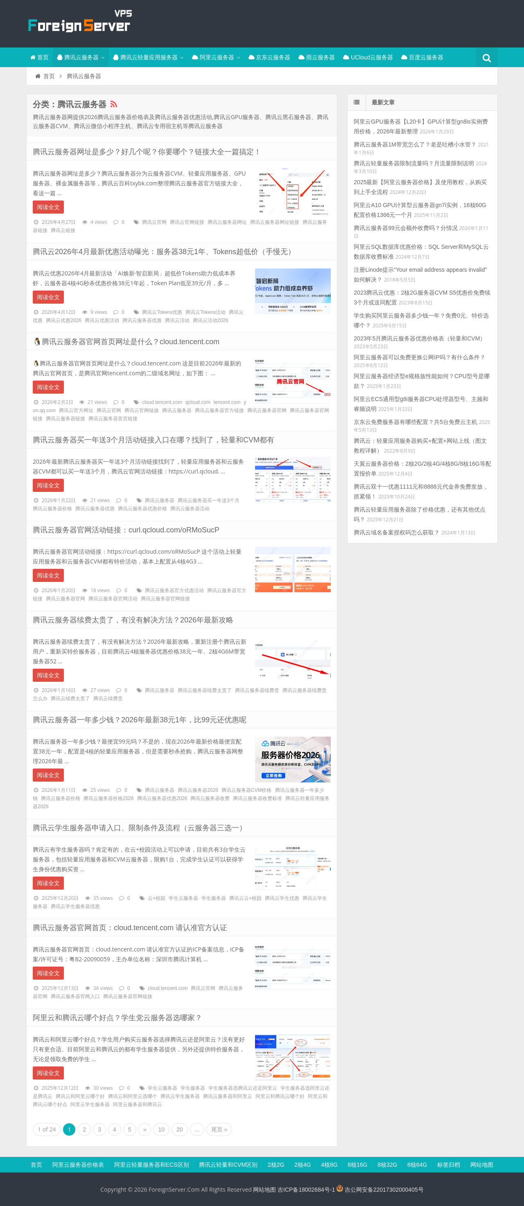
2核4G (302, 1164)
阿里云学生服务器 (90, 1104)
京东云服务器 (269, 57)
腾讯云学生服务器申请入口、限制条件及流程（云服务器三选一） (139, 828)
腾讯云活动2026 (210, 320)
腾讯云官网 (154, 222)
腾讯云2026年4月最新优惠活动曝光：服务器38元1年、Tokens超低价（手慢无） (164, 252)
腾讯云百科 (79, 22)
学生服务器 (213, 898)
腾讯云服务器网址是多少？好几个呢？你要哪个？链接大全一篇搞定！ (147, 152)
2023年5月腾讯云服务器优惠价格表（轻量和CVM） (420, 338)
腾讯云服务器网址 (227, 222)
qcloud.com (197, 402)
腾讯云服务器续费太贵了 (205, 690)
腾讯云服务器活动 (190, 509)
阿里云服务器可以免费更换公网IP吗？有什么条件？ (419, 357)
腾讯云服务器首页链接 (113, 419)
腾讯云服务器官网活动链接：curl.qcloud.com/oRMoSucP (126, 530)
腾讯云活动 (177, 320)
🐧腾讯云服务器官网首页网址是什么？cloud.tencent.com (126, 342)
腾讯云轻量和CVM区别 (228, 1164)
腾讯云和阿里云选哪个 (132, 1096)
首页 (39, 57)
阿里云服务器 (213, 57)
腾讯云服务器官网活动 (113, 599)
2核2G (276, 1164)
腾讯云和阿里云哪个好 (80, 1096)
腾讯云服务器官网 (267, 410)
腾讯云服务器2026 (198, 790)
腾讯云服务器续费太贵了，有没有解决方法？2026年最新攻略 (133, 620)
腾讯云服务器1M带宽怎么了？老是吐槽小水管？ (415, 144)
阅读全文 (48, 207)
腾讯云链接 (63, 230)
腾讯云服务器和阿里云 (227, 1096)
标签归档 (448, 1164)
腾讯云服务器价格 (52, 509)
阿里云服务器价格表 (78, 1164)
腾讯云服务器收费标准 (257, 798)
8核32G (387, 1164)
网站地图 (481, 1164)
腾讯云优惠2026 (63, 320)
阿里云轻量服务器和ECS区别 (151, 1164)
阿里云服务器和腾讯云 (137, 1104)
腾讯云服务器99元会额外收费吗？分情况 (406, 228)
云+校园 (156, 898)
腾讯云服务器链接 (65, 419)
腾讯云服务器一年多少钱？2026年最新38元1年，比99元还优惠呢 (139, 720)
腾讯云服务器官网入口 (75, 996)
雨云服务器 (316, 57)
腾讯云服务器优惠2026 (162, 798)
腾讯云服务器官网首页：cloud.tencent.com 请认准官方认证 (130, 928)
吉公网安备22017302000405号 (380, 1189)
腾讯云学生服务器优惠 (75, 906)
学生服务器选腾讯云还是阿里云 (242, 1088)
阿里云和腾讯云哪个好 (280, 1096)
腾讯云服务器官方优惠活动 (174, 590)
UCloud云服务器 (368, 57)
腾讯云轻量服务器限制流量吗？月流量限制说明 (414, 163)
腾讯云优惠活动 (102, 320)
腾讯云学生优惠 (282, 898)
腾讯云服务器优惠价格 (142, 509)
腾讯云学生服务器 (180, 1096)
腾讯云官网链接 (187, 222)
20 (179, 1129)
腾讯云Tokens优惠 (162, 312)
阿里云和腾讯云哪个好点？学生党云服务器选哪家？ (117, 1018)
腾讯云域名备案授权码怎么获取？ (397, 532)
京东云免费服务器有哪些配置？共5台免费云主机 (415, 422)
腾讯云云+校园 (245, 898)
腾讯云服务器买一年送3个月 (208, 500)
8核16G (357, 1164)
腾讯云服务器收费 (210, 798)
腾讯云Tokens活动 (205, 312)
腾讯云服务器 (78, 57)
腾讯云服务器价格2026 (109, 798)
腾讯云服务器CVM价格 (246, 790)
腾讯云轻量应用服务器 (145, 57)
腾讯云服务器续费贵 (257, 690)
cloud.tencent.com (162, 402)
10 (161, 1129)
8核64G (417, 1164)
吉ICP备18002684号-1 (306, 1189)
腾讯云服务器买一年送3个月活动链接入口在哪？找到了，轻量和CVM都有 (153, 440)
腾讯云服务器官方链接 (219, 410)
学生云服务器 (183, 898)
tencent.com (227, 402)
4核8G (329, 1164)
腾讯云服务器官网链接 (165, 599)
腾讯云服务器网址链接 (274, 222)
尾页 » (219, 1129)
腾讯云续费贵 (108, 698)
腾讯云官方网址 (76, 410)
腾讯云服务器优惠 (142, 320)
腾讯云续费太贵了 (70, 698)
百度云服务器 (422, 57)
